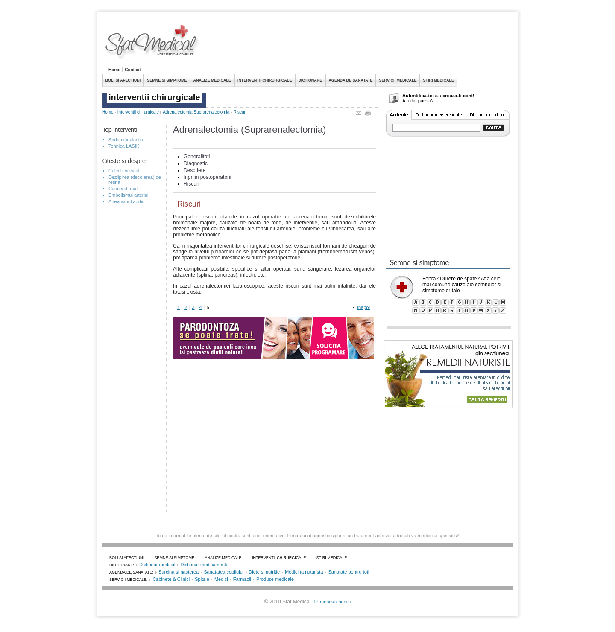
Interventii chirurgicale (138, 112)
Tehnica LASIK (123, 146)
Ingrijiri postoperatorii (207, 177)
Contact (133, 69)
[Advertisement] (357, 44)
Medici (221, 579)
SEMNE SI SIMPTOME (167, 80)
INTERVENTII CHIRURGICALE (264, 80)
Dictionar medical (157, 564)
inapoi (363, 307)
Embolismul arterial (128, 195)
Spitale (202, 579)
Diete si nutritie (264, 571)
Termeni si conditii (332, 601)
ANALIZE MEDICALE (212, 80)
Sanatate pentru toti (348, 571)
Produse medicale (275, 579)
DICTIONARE (310, 80)
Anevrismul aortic (126, 201)
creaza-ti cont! (458, 95)
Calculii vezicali (124, 170)
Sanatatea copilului (223, 571)
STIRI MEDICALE (438, 80)
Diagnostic (196, 163)
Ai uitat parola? (417, 100)
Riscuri (240, 112)
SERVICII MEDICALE (398, 80)
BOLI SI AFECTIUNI (123, 80)
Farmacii (242, 579)
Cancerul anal (123, 188)
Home (114, 69)
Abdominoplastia (125, 139)
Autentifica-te (417, 95)
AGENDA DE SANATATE (350, 80)
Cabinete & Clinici (171, 579)
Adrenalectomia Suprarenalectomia (196, 112)
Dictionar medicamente (204, 564)
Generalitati (197, 157)
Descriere (194, 170)
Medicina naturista (304, 571)
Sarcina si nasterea (178, 571)
